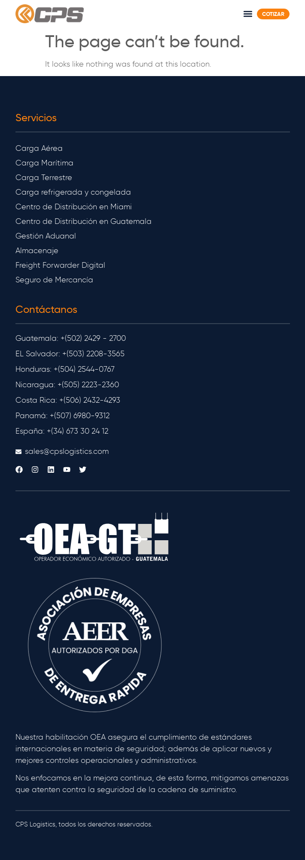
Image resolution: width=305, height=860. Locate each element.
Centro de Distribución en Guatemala (83, 221)
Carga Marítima (44, 163)
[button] (248, 13)
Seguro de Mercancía (54, 280)
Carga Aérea (39, 148)
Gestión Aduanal (45, 236)
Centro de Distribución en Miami (73, 206)
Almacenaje (36, 250)
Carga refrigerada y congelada (73, 192)
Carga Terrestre (43, 177)
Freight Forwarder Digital (60, 265)
